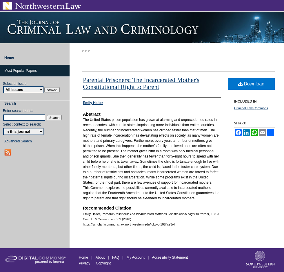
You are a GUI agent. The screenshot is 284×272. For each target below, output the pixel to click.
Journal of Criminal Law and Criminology (142, 27)
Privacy (85, 263)
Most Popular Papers (20, 71)
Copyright (103, 263)
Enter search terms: (18, 111)
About (100, 257)
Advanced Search (18, 141)
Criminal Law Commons (251, 108)
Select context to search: (22, 124)
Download (251, 83)
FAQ (115, 257)
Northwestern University (261, 260)
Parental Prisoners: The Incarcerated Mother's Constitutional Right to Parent (141, 83)
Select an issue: (15, 84)
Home (83, 257)
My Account (136, 257)
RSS (8, 152)
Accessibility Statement (170, 257)
